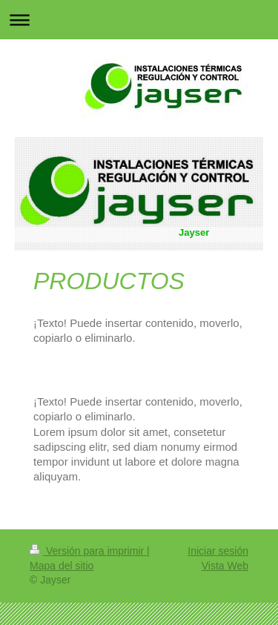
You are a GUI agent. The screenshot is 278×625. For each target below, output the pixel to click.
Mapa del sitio (61, 566)
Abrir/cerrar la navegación (139, 20)
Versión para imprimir (88, 551)
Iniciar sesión (218, 551)
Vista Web (225, 566)
